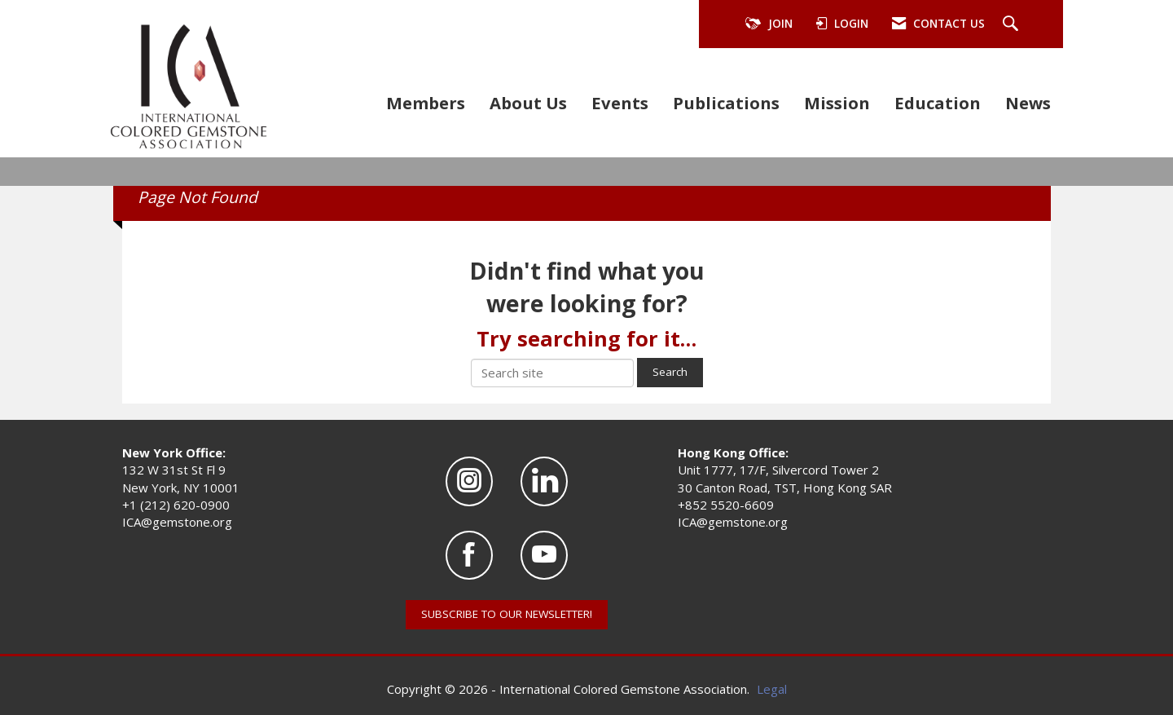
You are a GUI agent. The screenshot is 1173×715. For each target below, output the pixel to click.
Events (619, 102)
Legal (772, 689)
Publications (726, 102)
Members (425, 102)
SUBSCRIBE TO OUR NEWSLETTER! (506, 614)
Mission (837, 102)
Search (670, 371)
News (1028, 102)
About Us (528, 102)
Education (937, 102)
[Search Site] (1012, 24)
